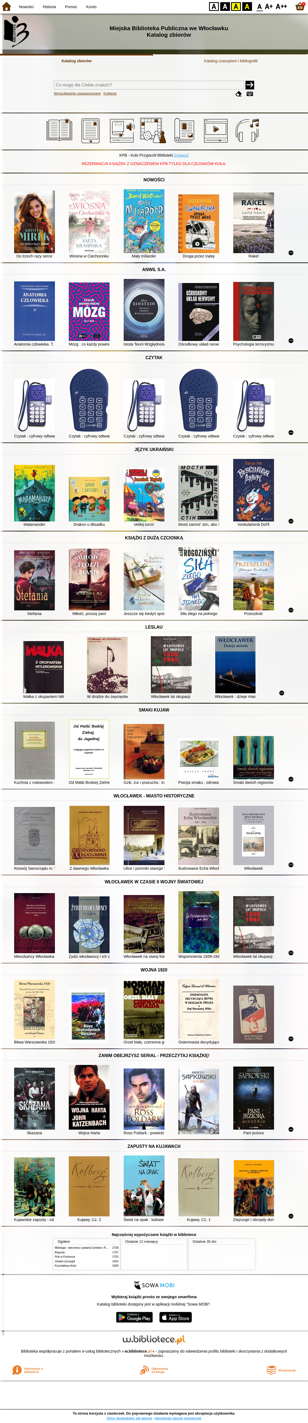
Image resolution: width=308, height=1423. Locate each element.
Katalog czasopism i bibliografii (231, 61)
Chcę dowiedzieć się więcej (129, 1418)
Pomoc (71, 7)
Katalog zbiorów (76, 61)
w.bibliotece (138, 1351)
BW (225, 6)
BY (247, 6)
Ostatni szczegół (65, 1261)
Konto (91, 7)
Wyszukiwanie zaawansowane (77, 93)
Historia (49, 7)
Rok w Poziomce (65, 1256)
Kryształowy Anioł (65, 1265)
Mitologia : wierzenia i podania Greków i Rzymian (85, 1247)
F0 (259, 6)
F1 (269, 6)
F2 (281, 6)
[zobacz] (181, 155)
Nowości (26, 7)
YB (236, 6)
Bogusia (60, 1252)
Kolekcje (110, 93)
